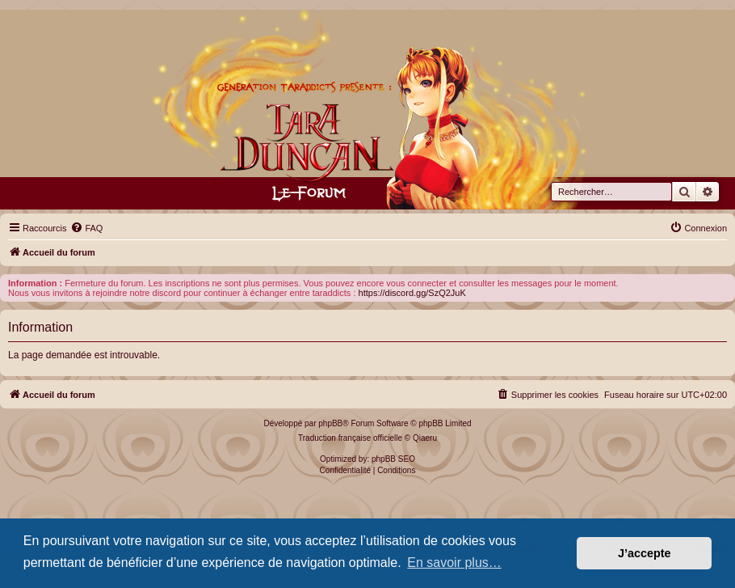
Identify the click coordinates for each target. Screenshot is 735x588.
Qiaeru (425, 438)
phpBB (330, 423)
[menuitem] (86, 228)
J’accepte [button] (644, 553)
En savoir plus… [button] (454, 562)
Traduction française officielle (350, 438)
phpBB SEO (393, 459)
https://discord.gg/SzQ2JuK (412, 293)
